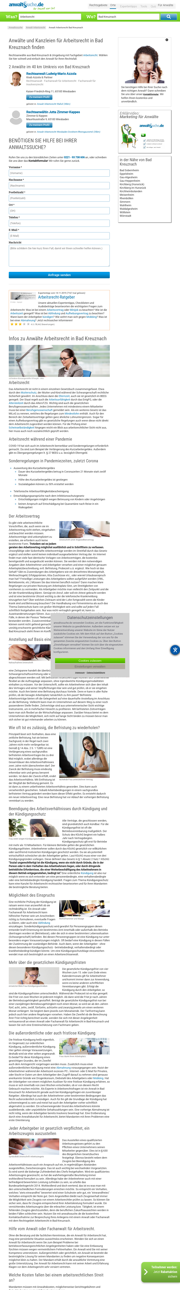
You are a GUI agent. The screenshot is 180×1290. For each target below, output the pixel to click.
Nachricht (15, 242)
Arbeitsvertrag (83, 306)
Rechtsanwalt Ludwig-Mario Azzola (51, 74)
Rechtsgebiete (100, 5)
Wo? (90, 16)
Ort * (11, 205)
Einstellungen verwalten (90, 666)
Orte (114, 5)
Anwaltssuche (15, 27)
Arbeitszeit (45, 309)
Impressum (80, 672)
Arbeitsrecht (90, 55)
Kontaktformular (151, 94)
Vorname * (15, 167)
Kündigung (87, 873)
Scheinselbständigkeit (21, 427)
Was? (11, 16)
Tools (143, 5)
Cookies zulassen (90, 660)
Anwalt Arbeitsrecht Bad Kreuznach (66, 27)
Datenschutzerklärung (96, 672)
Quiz (151, 5)
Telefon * (14, 217)
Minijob (102, 306)
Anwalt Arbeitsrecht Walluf (53, 104)
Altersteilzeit (16, 403)
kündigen (87, 313)
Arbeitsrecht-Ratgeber (56, 297)
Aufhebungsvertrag (21, 313)
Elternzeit (64, 396)
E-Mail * (14, 230)
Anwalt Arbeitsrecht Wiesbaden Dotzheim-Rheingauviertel (68, 132)
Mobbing (34, 316)
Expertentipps (128, 5)
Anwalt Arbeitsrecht (35, 27)
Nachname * (16, 179)
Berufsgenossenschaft (39, 410)
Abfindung (83, 309)
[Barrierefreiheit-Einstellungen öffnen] (175, 650)
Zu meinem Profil (39, 97)
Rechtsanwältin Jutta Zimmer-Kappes (53, 112)
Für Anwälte (165, 5)
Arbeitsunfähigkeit (59, 399)
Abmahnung (68, 316)
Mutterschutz (28, 392)
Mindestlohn (72, 413)
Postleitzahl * (17, 192)
